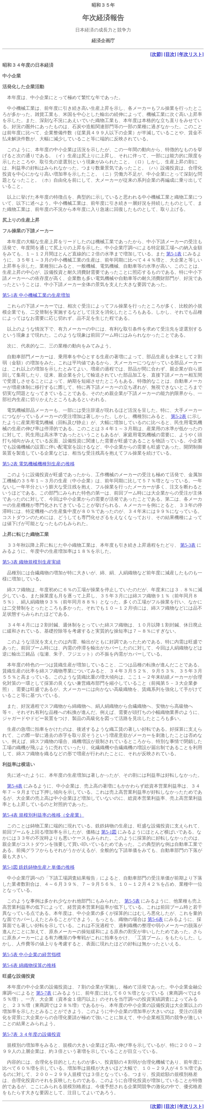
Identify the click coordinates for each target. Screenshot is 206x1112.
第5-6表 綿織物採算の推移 (29, 965)
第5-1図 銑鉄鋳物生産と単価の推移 (38, 867)
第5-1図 (109, 831)
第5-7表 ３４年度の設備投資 (31, 1034)
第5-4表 (14, 785)
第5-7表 (43, 993)
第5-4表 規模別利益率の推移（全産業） (43, 815)
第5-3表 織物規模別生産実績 (31, 561)
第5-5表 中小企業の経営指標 (31, 954)
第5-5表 (132, 901)
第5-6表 (155, 919)
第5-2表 (178, 416)
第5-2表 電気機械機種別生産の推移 (38, 463)
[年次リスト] (190, 54)
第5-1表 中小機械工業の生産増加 (36, 295)
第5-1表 (174, 253)
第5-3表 (188, 545)
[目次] (170, 54)
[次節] (156, 54)
